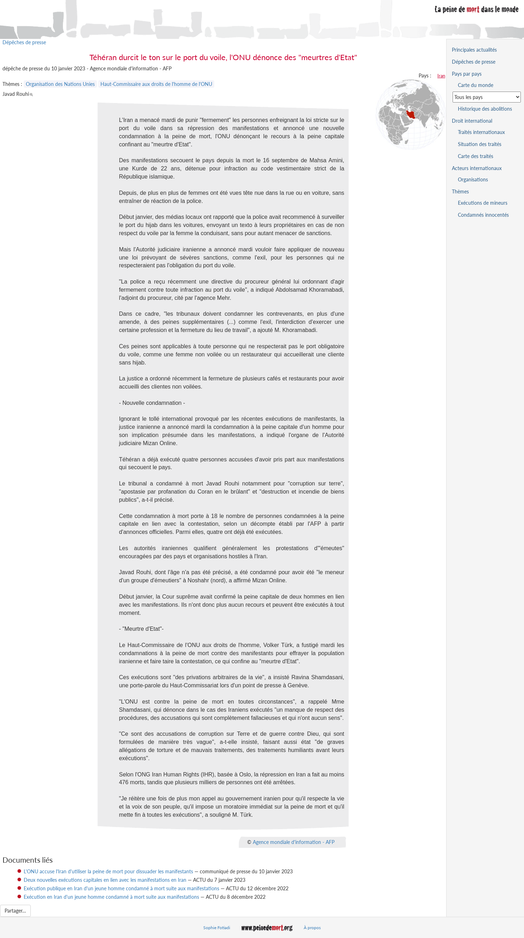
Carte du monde (475, 85)
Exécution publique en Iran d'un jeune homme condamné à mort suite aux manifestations (121, 888)
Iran (441, 75)
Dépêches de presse (24, 42)
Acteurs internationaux (477, 168)
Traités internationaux (481, 132)
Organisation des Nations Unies (60, 84)
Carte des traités (475, 156)
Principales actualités (474, 50)
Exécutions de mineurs (482, 203)
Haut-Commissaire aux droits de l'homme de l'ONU (156, 84)
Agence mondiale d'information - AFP (293, 842)
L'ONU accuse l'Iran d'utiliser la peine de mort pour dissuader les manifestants (108, 871)
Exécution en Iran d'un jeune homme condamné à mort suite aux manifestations (111, 897)
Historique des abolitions (485, 109)
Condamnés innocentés (483, 215)
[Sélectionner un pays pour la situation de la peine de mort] (487, 97)
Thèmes (460, 191)
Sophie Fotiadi (216, 927)
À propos (312, 927)
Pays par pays (467, 74)
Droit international (472, 121)
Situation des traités (479, 144)
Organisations (473, 179)
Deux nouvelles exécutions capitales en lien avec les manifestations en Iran (105, 880)
